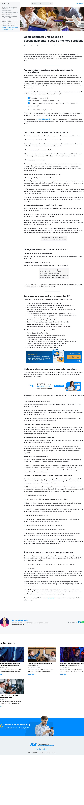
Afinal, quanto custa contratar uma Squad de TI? (9, 17)
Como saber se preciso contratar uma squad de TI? (10, 20)
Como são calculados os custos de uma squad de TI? (10, 13)
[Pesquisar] (51, 3)
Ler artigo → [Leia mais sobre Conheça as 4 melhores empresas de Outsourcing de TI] (31, 674)
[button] (79, 622)
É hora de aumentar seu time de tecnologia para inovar (10, 28)
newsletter (50, 598)
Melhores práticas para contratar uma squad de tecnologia (10, 24)
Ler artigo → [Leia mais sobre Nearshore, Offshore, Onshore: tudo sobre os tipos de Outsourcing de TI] (63, 674)
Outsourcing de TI (59, 45)
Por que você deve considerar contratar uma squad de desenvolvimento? (9, 8)
